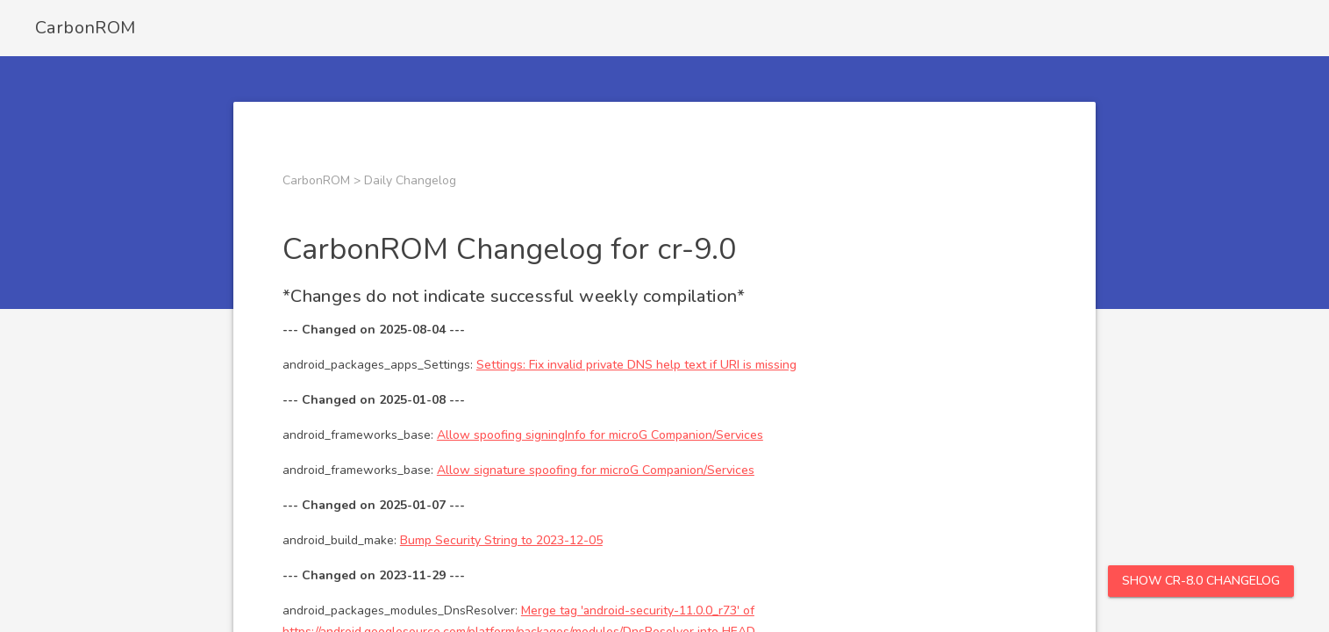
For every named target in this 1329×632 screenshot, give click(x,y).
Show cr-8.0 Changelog (1201, 581)
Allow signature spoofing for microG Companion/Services (595, 470)
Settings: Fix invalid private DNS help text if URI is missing (636, 364)
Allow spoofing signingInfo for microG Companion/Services (600, 435)
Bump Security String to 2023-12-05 (501, 540)
